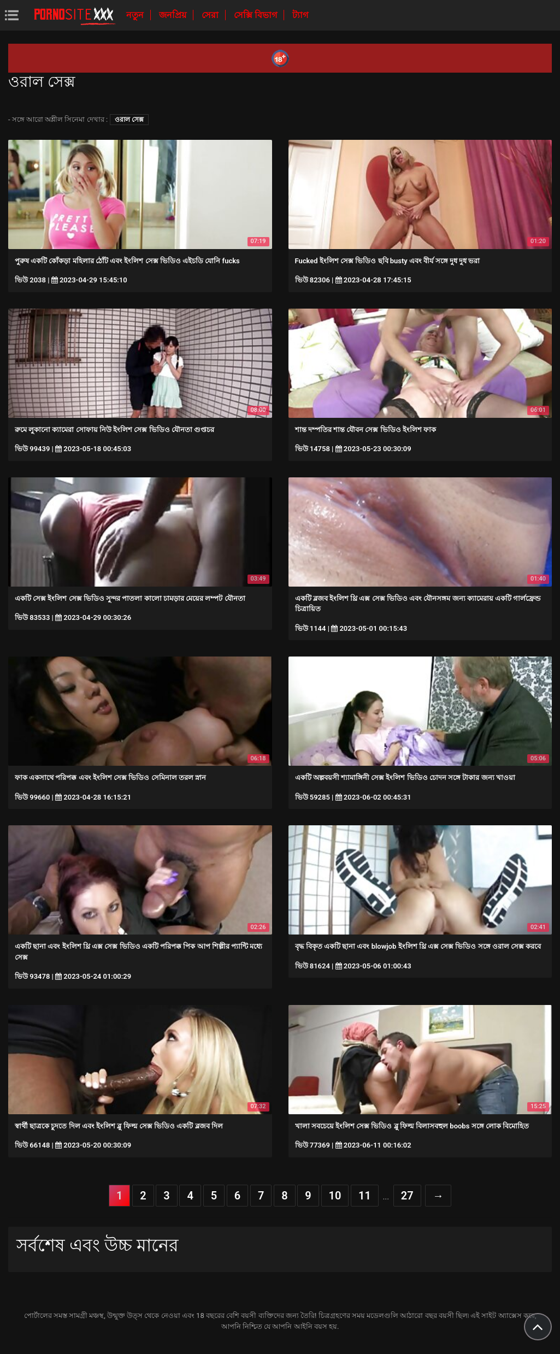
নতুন (136, 15)
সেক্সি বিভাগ (256, 15)
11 (364, 1195)
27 (407, 1195)
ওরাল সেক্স (129, 119)
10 (335, 1195)
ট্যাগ (300, 15)
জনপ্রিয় (173, 15)
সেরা (211, 15)
